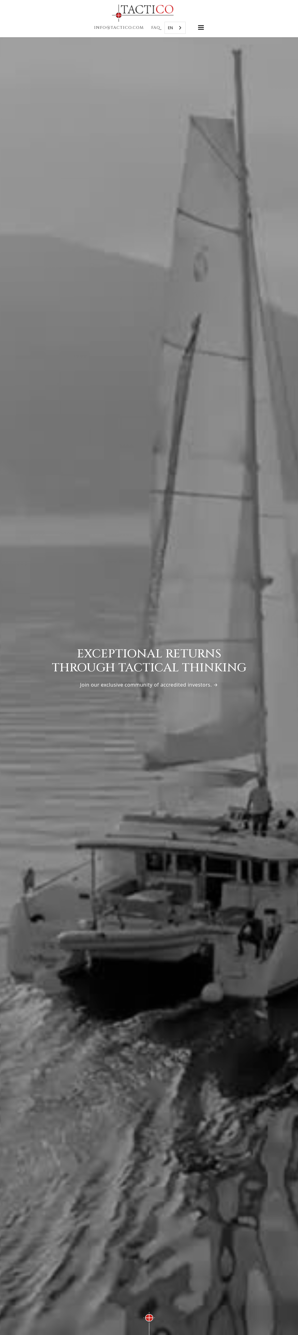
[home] (149, 12)
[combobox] (175, 28)
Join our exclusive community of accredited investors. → (149, 684)
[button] (201, 27)
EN (170, 27)
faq (155, 27)
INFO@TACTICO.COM (119, 27)
